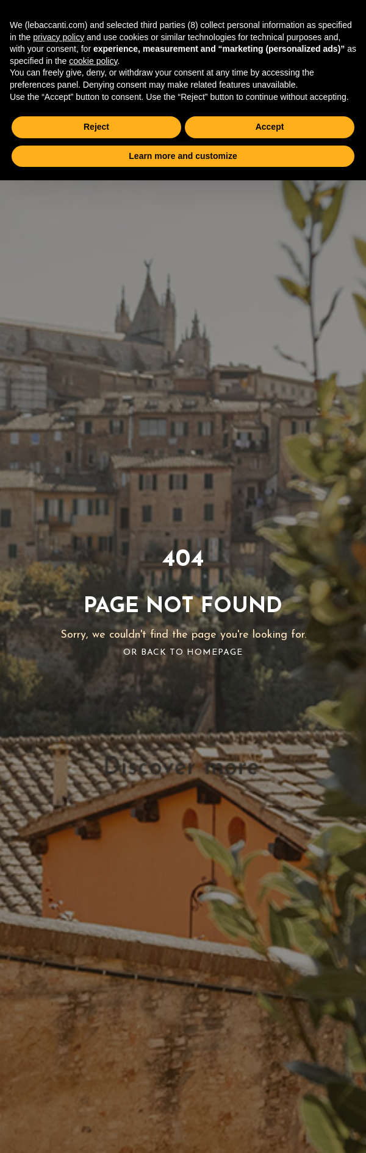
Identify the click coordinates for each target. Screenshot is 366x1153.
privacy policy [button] (58, 37)
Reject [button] (96, 127)
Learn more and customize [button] (183, 156)
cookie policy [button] (93, 61)
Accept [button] (270, 127)
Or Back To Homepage (183, 652)
